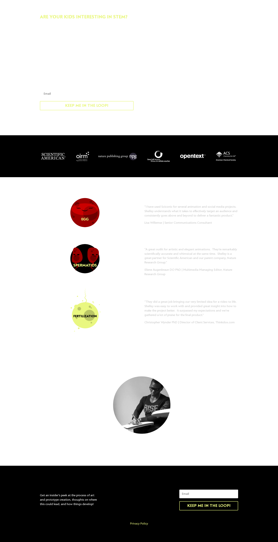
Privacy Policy (139, 523)
